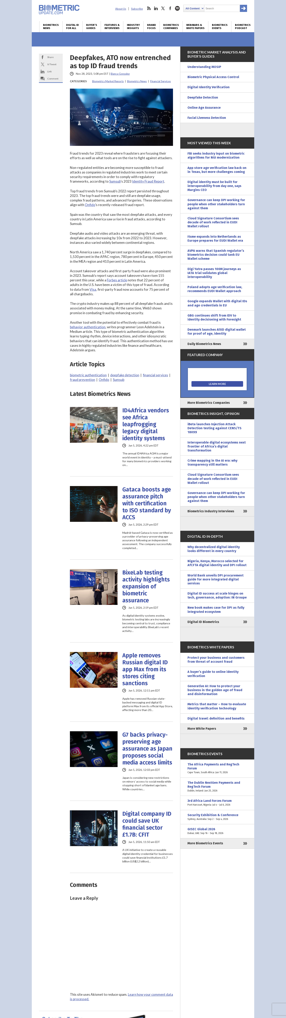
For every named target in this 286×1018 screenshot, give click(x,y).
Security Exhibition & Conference (217, 817)
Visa (93, 289)
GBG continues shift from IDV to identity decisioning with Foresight (214, 317)
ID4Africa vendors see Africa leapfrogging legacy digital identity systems (145, 424)
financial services (155, 375)
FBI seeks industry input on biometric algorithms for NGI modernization (215, 155)
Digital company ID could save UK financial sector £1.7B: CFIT (146, 824)
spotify (177, 8)
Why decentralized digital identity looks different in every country (213, 549)
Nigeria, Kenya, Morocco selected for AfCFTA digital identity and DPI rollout (216, 563)
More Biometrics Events (205, 843)
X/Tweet (51, 64)
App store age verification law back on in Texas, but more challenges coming (216, 170)
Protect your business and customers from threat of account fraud (215, 659)
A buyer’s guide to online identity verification (213, 674)
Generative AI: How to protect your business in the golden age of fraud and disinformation (214, 690)
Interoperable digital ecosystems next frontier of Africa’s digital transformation (216, 446)
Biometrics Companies (171, 26)
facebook (170, 8)
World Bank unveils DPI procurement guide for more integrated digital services (215, 579)
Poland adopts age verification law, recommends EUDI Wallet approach (214, 289)
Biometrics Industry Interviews (210, 511)
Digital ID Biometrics (203, 622)
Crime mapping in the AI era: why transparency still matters (212, 462)
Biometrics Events (220, 26)
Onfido (90, 205)
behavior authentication (87, 327)
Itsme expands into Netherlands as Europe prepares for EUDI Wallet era (215, 238)
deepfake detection (124, 375)
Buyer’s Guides (91, 26)
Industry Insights (133, 26)
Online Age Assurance (204, 107)
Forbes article (117, 280)
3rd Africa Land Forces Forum (217, 803)
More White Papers (201, 728)
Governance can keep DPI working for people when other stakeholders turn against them (216, 204)
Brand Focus (151, 26)
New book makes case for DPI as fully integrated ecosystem (215, 609)
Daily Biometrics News (204, 344)
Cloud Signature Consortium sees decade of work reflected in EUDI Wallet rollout (213, 222)
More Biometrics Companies (208, 403)
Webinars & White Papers (195, 26)
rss (148, 8)
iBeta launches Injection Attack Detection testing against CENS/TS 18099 (214, 428)
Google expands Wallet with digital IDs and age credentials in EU (217, 303)
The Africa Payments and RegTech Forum (217, 768)
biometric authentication (88, 375)
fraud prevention (82, 380)
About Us (120, 8)
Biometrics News (51, 26)
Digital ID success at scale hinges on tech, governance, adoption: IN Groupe (217, 595)
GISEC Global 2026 (217, 831)
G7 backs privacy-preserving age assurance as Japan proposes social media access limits (147, 748)
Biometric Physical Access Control (213, 77)
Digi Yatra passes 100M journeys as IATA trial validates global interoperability (214, 273)
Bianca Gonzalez (120, 73)
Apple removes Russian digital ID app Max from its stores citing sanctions (145, 669)
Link (49, 71)
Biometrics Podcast (243, 26)
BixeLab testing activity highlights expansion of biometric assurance (146, 586)
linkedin (155, 8)
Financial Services (160, 81)
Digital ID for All (72, 26)
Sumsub (115, 181)
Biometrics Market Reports (108, 81)
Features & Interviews (112, 26)
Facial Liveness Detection (206, 118)
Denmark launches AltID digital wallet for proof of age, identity (216, 331)
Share (50, 57)
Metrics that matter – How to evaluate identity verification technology (216, 706)
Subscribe (137, 8)
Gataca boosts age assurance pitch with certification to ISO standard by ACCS (146, 503)
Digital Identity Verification (208, 87)
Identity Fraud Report (148, 181)
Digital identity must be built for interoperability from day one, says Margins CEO (214, 186)
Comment (52, 78)
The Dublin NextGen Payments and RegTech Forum (217, 787)
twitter (163, 8)
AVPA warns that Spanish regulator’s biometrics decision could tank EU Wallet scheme (215, 255)
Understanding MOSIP (204, 67)
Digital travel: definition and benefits (215, 718)
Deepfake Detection (202, 97)
